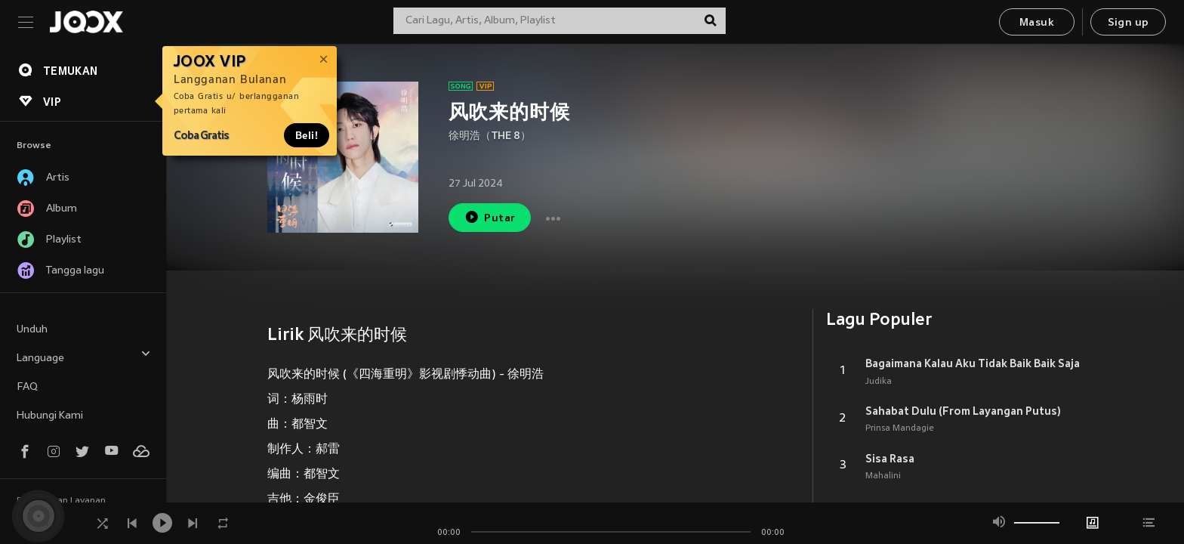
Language (84, 356)
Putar (490, 217)
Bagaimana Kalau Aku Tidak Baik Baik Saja (972, 363)
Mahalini (883, 476)
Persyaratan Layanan (61, 501)
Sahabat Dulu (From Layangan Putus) (963, 411)
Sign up (1128, 23)
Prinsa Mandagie (899, 428)
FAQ (27, 387)
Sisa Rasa (889, 459)
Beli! (306, 135)
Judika (878, 381)
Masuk (1036, 23)
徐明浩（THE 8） (490, 136)
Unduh (32, 329)
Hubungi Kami (50, 416)
